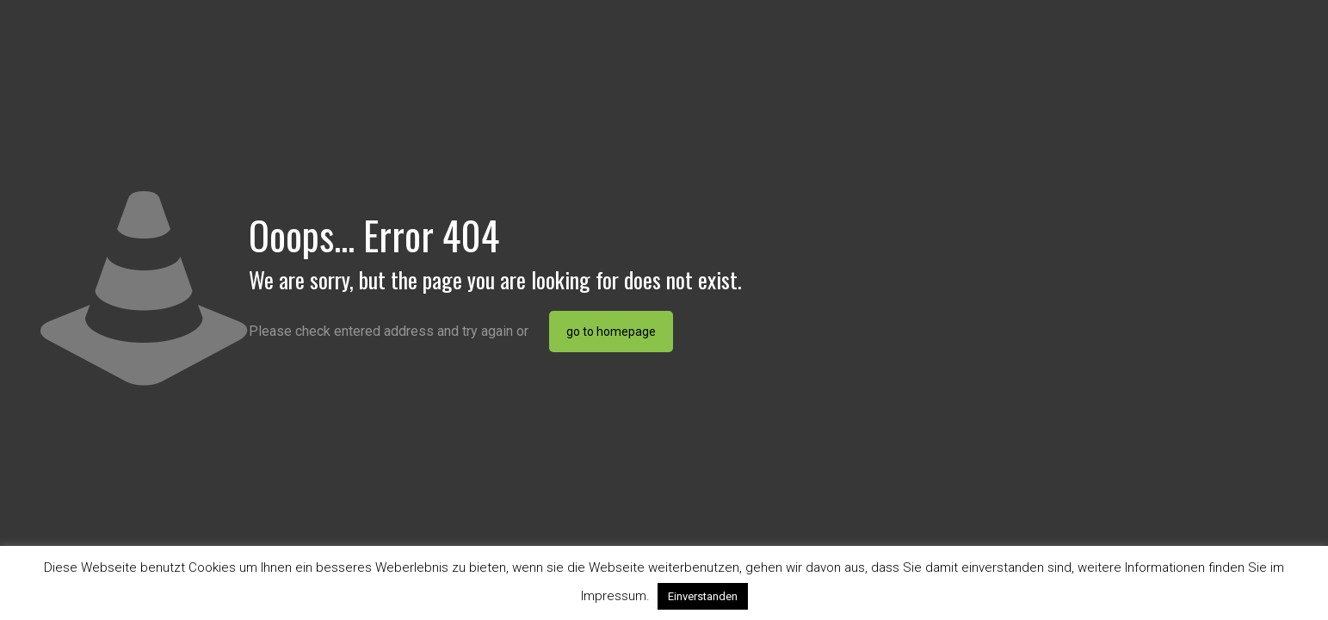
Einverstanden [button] (703, 596)
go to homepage (611, 331)
